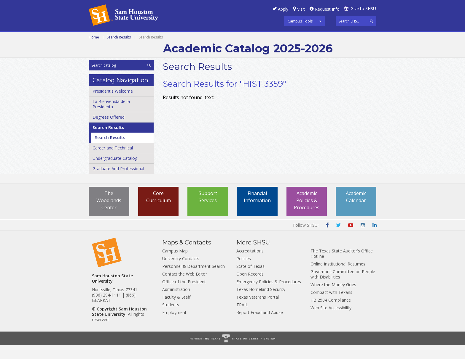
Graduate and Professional (232, 38)
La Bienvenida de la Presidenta (111, 117)
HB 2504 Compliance (330, 314)
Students (170, 318)
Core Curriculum (158, 211)
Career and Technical (115, 38)
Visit (301, 9)
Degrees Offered (109, 131)
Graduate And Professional (118, 182)
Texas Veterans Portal (257, 311)
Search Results (119, 51)
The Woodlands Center (108, 214)
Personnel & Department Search (193, 280)
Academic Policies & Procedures (306, 214)
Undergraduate (170, 38)
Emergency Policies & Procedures (268, 295)
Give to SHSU (363, 8)
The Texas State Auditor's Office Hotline (341, 267)
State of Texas (250, 280)
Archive (283, 38)
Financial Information (257, 211)
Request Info (327, 9)
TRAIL (242, 318)
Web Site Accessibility (330, 321)
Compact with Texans (331, 306)
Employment (174, 326)
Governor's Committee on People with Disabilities (342, 288)
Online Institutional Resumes (337, 278)
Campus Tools (300, 21)
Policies (243, 272)
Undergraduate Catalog (115, 172)
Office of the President (184, 295)
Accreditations (250, 265)
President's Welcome (113, 105)
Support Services (208, 211)
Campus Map (175, 265)
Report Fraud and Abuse (259, 326)
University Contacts (180, 272)
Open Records (250, 288)
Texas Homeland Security (260, 303)
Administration (176, 303)
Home (94, 51)
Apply (283, 9)
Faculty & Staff (176, 311)
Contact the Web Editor (184, 288)
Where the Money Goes (333, 298)
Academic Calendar (356, 211)
